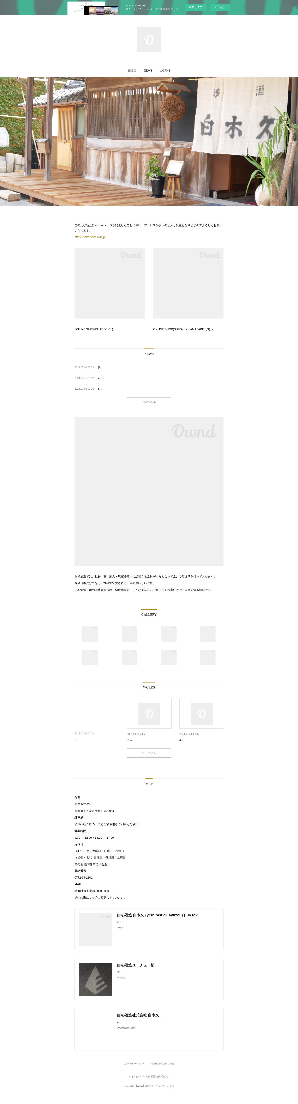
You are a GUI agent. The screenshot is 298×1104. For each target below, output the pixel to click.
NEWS (148, 70)
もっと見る (149, 763)
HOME (132, 70)
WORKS (165, 70)
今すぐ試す (195, 7)
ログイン (220, 7)
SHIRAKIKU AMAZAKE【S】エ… (201, 739)
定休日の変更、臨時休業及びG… (148, 739)
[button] (132, 71)
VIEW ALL (149, 401)
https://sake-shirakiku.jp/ (90, 237)
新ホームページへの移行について (96, 739)
